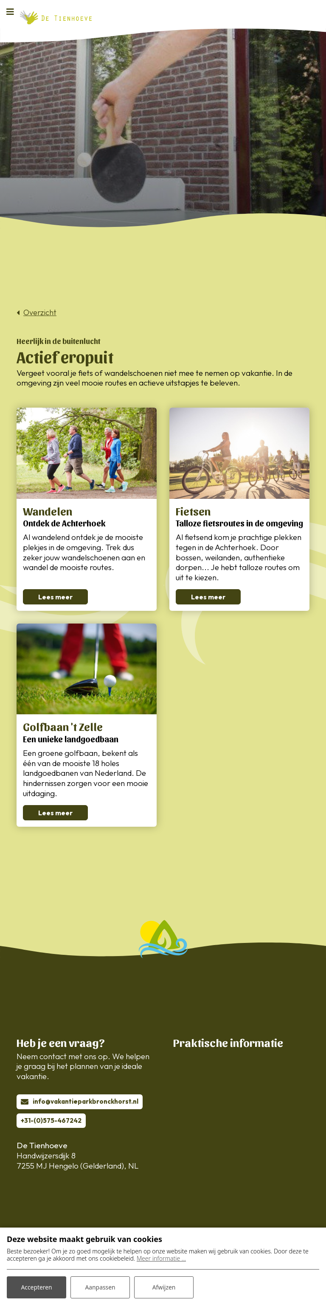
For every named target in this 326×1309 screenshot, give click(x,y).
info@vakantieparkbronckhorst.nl (85, 1101)
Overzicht (39, 312)
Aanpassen (100, 1287)
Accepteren (36, 1287)
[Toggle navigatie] (12, 11)
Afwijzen (163, 1287)
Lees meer (55, 597)
